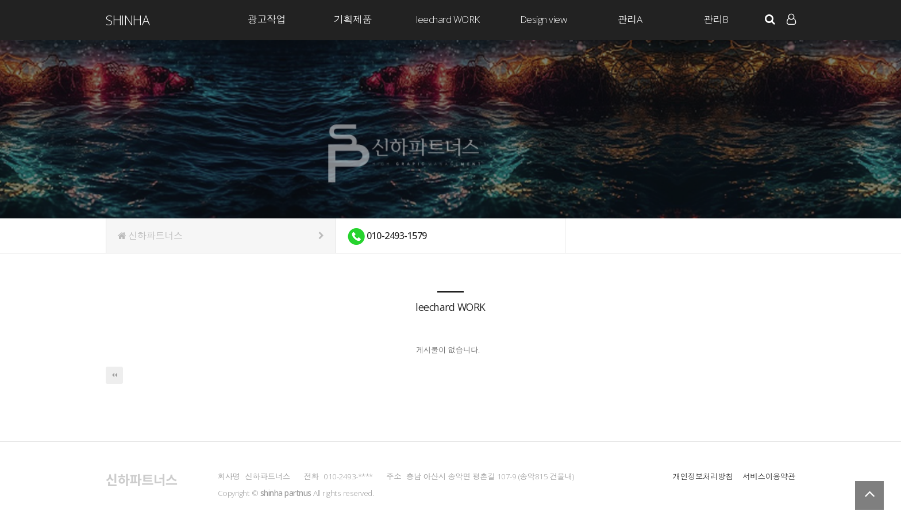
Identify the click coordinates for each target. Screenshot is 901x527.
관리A (630, 19)
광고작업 (267, 19)
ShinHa (127, 20)
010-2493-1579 (387, 236)
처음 (114, 375)
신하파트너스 (221, 235)
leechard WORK (448, 19)
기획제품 (353, 19)
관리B (716, 19)
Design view (543, 19)
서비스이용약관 (768, 476)
